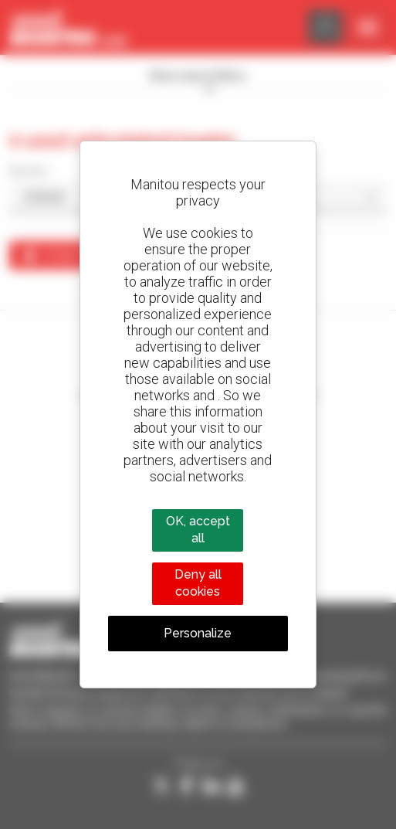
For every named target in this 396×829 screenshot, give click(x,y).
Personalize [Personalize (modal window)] (198, 633)
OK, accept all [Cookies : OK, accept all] (198, 529)
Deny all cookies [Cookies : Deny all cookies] (198, 583)
